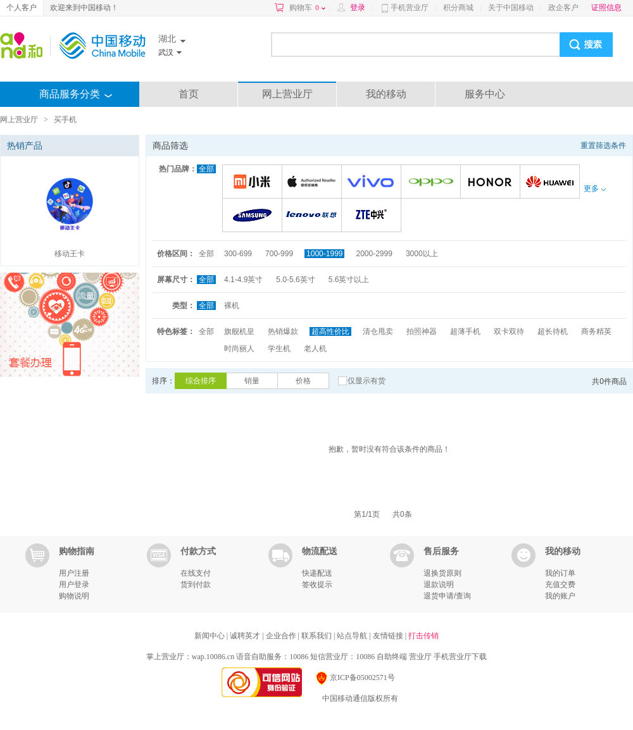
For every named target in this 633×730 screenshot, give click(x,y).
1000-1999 (324, 253)
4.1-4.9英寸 (243, 279)
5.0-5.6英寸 (295, 279)
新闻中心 (210, 635)
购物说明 (74, 595)
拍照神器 (421, 331)
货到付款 (195, 584)
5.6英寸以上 (349, 279)
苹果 (313, 182)
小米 (254, 182)
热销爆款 (283, 331)
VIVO (373, 182)
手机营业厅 (410, 7)
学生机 (279, 348)
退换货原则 (442, 573)
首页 (189, 94)
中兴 (373, 216)
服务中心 (485, 94)
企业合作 (282, 635)
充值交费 (560, 584)
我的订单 (560, 573)
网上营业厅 (287, 94)
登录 (357, 7)
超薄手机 (465, 331)
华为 (551, 182)
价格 (303, 380)
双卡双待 (509, 331)
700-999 (279, 253)
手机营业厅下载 (460, 656)
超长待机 (552, 331)
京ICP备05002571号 (355, 677)
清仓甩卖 (378, 331)
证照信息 (606, 7)
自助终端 (392, 656)
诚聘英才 (246, 635)
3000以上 (422, 253)
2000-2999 (374, 253)
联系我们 (317, 635)
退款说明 (438, 584)
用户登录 (74, 584)
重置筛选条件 (603, 145)
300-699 (238, 253)
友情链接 (389, 635)
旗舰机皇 (239, 331)
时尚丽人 (239, 348)
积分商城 (458, 7)
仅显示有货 (366, 380)
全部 (206, 168)
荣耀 (492, 182)
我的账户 (560, 595)
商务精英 (596, 331)
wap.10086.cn (213, 656)
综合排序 (200, 380)
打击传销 (423, 635)
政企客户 (563, 7)
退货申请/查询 (447, 595)
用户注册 (74, 573)
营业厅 (420, 656)
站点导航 (353, 635)
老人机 (315, 348)
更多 (594, 188)
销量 (252, 380)
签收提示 (317, 584)
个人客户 (21, 7)
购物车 (307, 7)
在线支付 (195, 573)
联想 (313, 216)
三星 (254, 216)
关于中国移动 (511, 7)
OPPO (432, 182)
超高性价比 (330, 331)
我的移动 (386, 94)
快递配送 (317, 573)
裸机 (231, 305)
